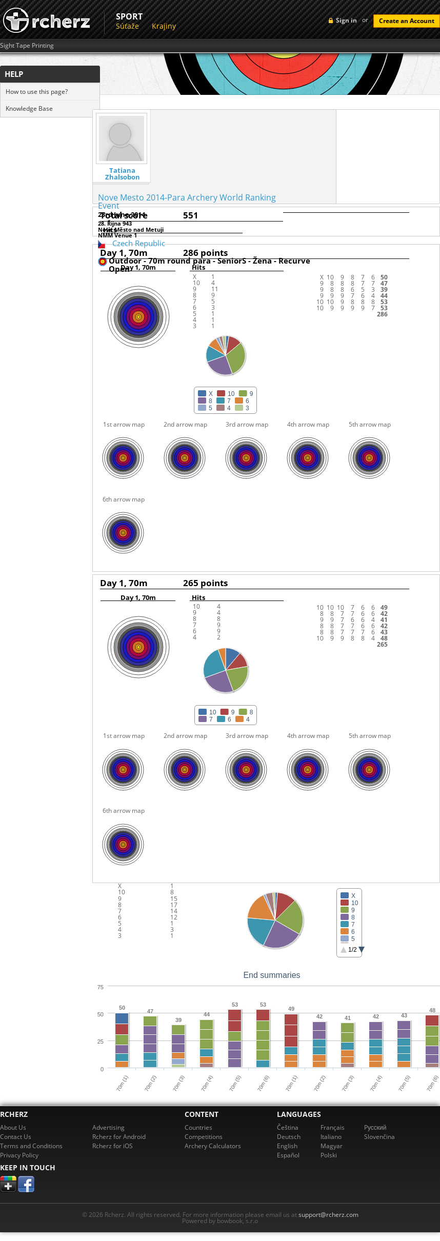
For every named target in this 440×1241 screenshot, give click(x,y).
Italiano (331, 1136)
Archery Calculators (213, 1146)
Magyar (332, 1146)
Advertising (108, 1127)
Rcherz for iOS (112, 1146)
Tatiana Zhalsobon (122, 174)
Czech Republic (138, 243)
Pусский (375, 1127)
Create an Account (406, 20)
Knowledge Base (29, 108)
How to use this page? (37, 91)
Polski (329, 1155)
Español (288, 1155)
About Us (13, 1127)
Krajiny (164, 26)
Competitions (204, 1136)
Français (333, 1127)
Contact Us (15, 1136)
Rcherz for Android (119, 1136)
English (287, 1146)
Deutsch (289, 1136)
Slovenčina (379, 1136)
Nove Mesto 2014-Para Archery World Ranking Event (187, 201)
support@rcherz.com (328, 1214)
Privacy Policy (19, 1155)
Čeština (287, 1127)
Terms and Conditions (31, 1146)
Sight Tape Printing (27, 46)
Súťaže (127, 26)
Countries (198, 1127)
